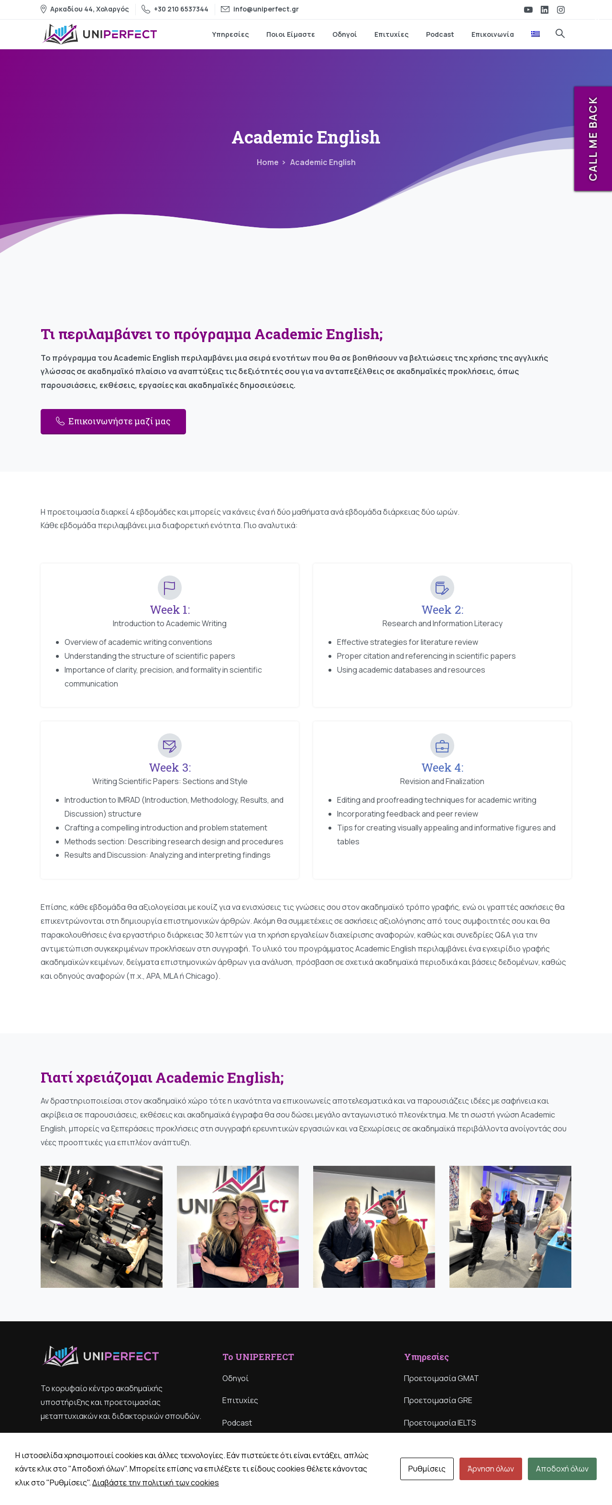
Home (268, 162)
